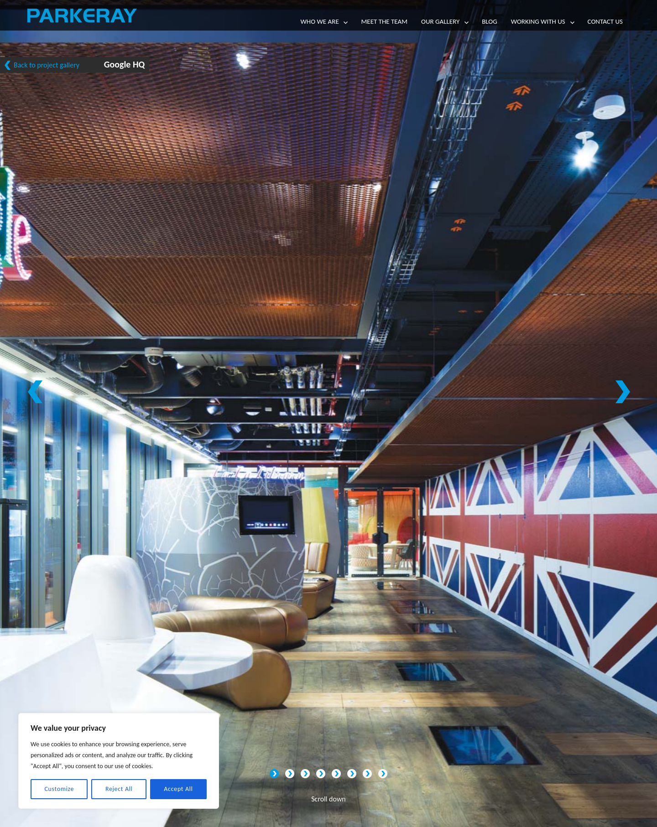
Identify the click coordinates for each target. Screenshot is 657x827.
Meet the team (384, 21)
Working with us (538, 21)
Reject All (119, 789)
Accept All (178, 789)
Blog (489, 21)
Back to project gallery (46, 65)
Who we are (320, 21)
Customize (59, 789)
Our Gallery (440, 21)
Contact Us (605, 21)
